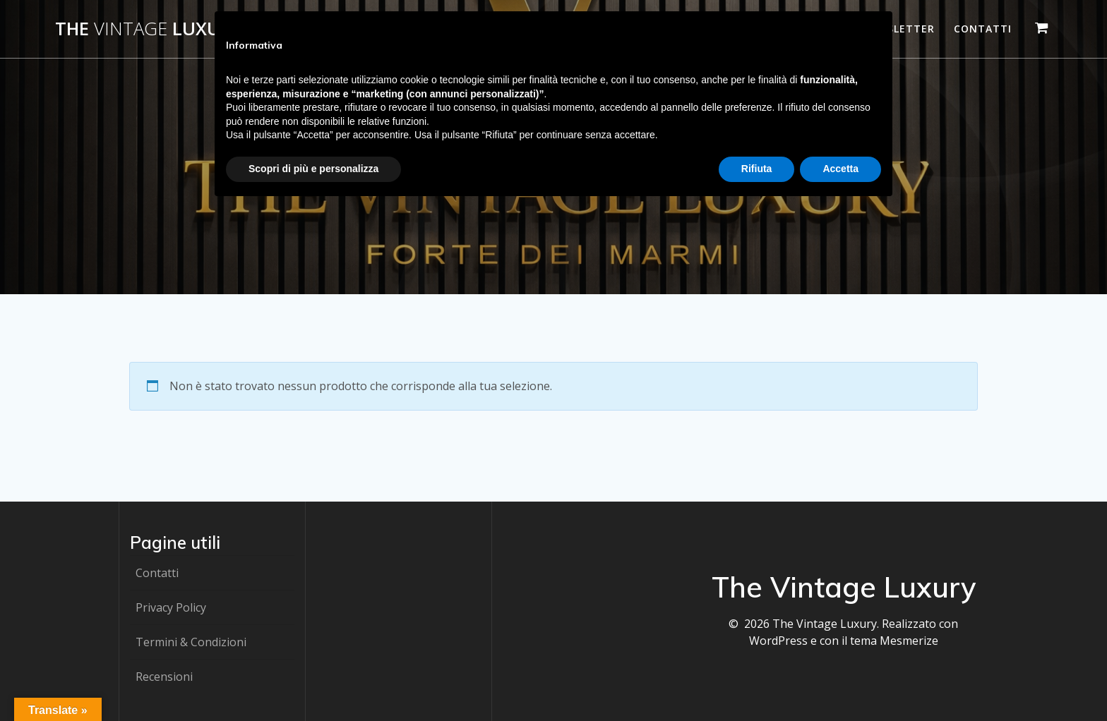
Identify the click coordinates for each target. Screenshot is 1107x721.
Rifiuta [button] (756, 168)
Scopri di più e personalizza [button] (313, 168)
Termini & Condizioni (191, 642)
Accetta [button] (840, 168)
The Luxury (148, 29)
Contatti (983, 28)
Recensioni (164, 676)
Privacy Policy (171, 607)
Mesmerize (909, 640)
